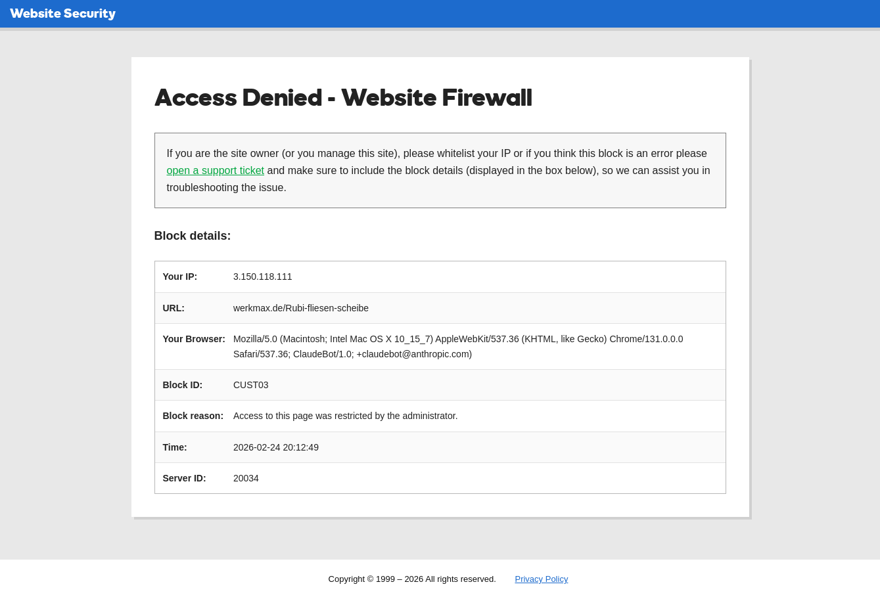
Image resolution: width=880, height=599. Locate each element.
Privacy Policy (541, 579)
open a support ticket (216, 170)
